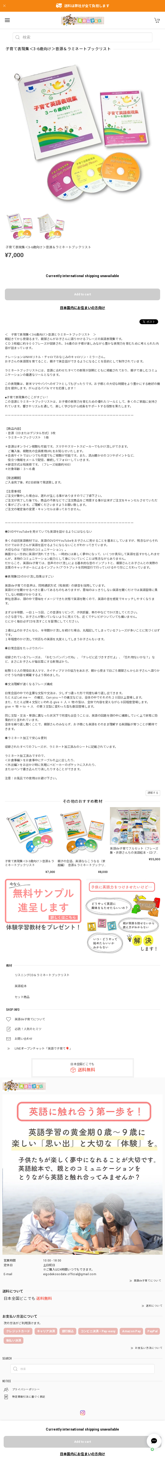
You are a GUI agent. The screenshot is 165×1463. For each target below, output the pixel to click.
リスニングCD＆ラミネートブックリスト (42, 975)
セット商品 (22, 997)
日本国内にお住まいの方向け (82, 308)
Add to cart (82, 294)
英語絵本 (21, 986)
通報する (152, 792)
